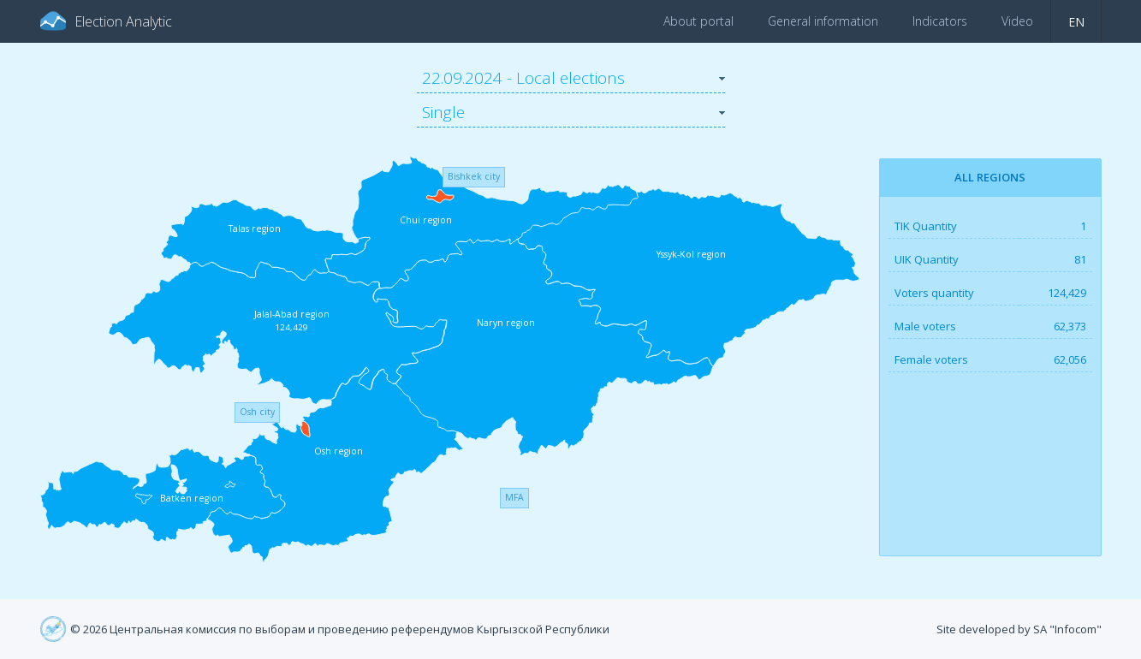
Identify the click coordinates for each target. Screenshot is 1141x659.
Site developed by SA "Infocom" (1019, 629)
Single (443, 112)
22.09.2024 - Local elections (523, 78)
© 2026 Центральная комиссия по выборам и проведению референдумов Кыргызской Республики (339, 629)
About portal (698, 21)
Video (1017, 21)
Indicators (939, 21)
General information (823, 21)
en (1076, 22)
